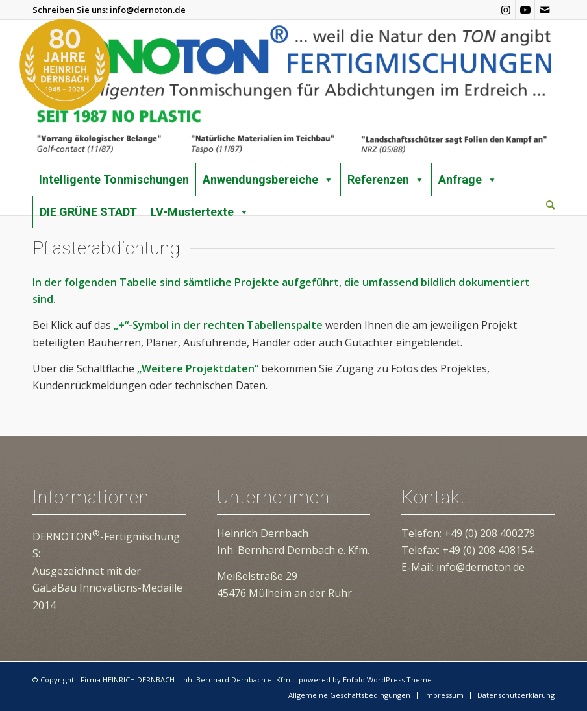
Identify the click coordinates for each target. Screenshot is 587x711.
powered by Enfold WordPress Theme (365, 679)
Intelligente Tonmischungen (114, 179)
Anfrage (467, 179)
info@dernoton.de (148, 10)
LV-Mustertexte (200, 212)
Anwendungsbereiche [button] (268, 179)
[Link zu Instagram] (505, 9)
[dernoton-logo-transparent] (293, 91)
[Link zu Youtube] (525, 9)
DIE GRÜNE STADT (88, 212)
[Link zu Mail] (545, 9)
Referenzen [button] (386, 179)
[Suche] (550, 204)
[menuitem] (550, 205)
